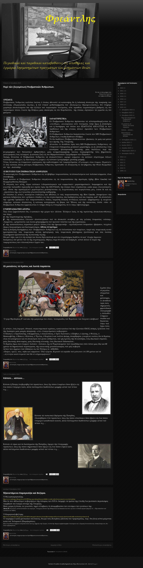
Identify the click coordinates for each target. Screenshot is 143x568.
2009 (122, 171)
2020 (122, 93)
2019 (122, 96)
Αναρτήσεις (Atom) (61, 551)
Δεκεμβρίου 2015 (127, 110)
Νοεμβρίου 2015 (127, 112)
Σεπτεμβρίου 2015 (128, 140)
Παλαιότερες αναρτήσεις (101, 545)
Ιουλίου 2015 (126, 142)
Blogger (94, 564)
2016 (122, 104)
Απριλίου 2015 (126, 148)
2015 (122, 107)
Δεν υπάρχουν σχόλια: (36, 247)
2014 (122, 157)
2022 (122, 88)
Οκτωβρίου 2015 (127, 115)
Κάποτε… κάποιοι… (13, 378)
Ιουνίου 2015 (126, 145)
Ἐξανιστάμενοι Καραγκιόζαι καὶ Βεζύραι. (24, 493)
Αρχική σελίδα (56, 545)
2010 (122, 168)
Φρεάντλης (131, 181)
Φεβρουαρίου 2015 (128, 151)
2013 (122, 160)
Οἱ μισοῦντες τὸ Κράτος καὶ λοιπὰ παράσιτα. (27, 266)
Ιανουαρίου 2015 (127, 153)
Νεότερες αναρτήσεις (11, 545)
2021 (122, 91)
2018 (122, 99)
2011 (122, 165)
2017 (122, 102)
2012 (122, 162)
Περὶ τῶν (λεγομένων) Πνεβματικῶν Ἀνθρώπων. (28, 87)
